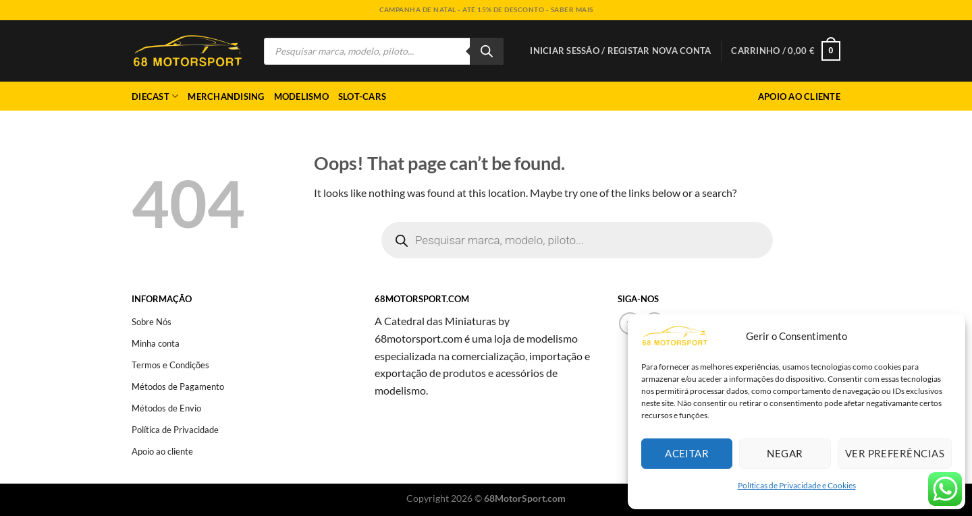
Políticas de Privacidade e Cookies (797, 485)
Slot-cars (362, 96)
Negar (785, 453)
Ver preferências (894, 453)
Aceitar (687, 453)
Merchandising (226, 96)
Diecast (155, 96)
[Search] (487, 51)
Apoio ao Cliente (799, 96)
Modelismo (301, 96)
